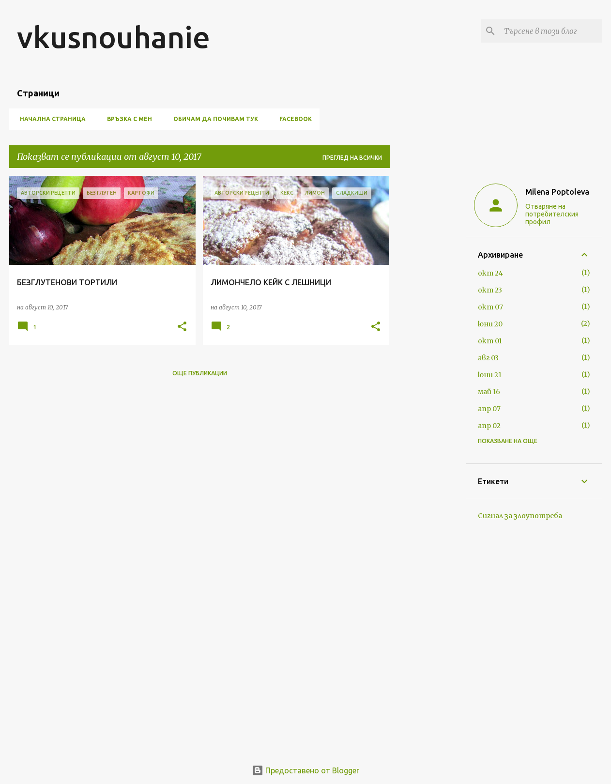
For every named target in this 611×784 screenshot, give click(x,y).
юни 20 (490, 324)
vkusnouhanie (113, 37)
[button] (182, 327)
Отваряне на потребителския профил (552, 214)
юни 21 (490, 374)
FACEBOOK (292, 119)
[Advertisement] (428, 321)
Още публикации (199, 373)
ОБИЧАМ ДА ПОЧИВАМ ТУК (212, 119)
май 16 (489, 391)
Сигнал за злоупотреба (520, 515)
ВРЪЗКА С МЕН (126, 119)
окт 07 (490, 307)
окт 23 (490, 290)
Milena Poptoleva (557, 191)
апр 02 (489, 425)
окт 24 (490, 273)
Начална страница (50, 119)
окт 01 (490, 341)
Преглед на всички (352, 157)
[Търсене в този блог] (551, 31)
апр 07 (489, 408)
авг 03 (488, 358)
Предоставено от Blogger (305, 770)
